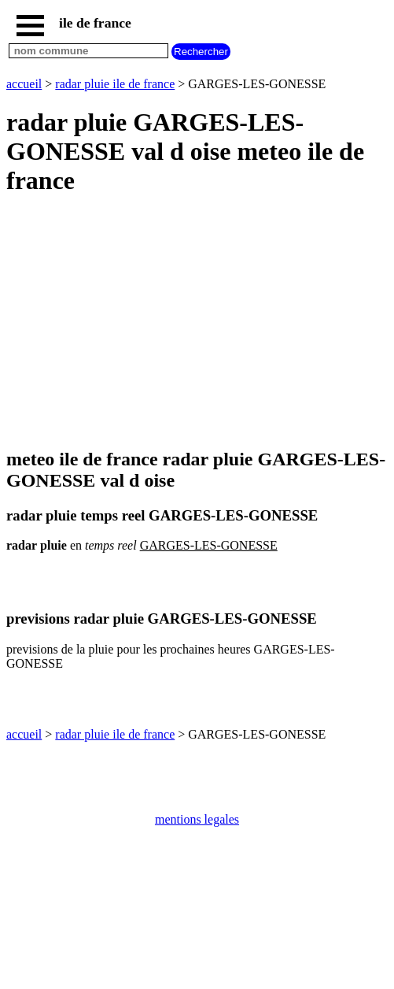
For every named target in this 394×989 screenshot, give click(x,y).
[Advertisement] (197, 323)
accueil (24, 84)
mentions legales (197, 819)
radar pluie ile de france (115, 84)
